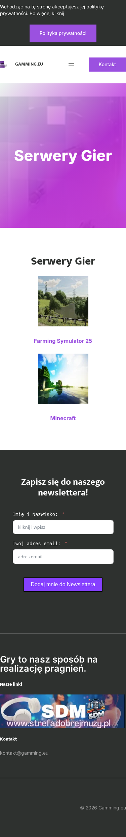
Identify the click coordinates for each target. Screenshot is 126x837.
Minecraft (63, 418)
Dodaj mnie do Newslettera (63, 584)
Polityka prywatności (63, 33)
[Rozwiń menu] (71, 65)
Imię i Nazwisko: (35, 515)
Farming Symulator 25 (63, 340)
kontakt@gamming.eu (24, 753)
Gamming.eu (29, 64)
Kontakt (107, 64)
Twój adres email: (37, 544)
